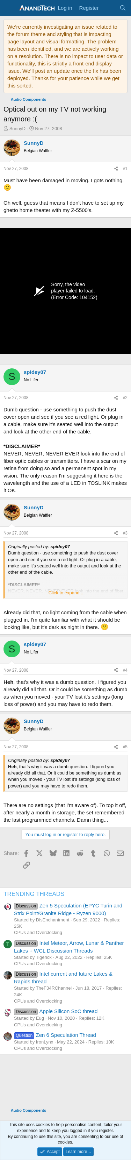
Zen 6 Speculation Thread (55, 1035)
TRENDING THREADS (33, 894)
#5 (125, 746)
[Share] (116, 169)
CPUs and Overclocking (38, 932)
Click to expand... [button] (66, 592)
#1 (125, 168)
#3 (125, 533)
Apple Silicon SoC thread (55, 1011)
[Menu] (9, 8)
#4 (125, 670)
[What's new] (109, 7)
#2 (125, 397)
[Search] (123, 7)
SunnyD (17, 128)
